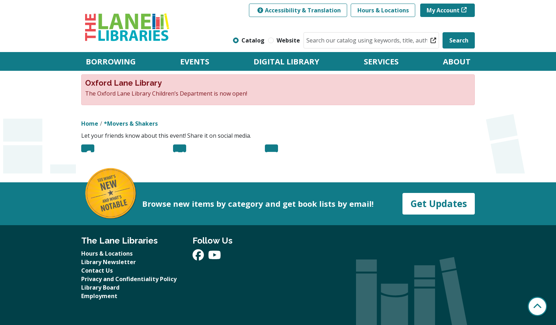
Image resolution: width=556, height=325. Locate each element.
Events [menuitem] (194, 61)
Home (89, 123)
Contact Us (97, 270)
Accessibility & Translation (299, 10)
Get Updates (438, 203)
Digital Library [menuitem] (286, 61)
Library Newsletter (108, 262)
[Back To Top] (537, 306)
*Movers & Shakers (131, 123)
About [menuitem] (457, 61)
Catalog (253, 40)
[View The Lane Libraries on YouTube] (214, 257)
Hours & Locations (383, 10)
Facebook (87, 148)
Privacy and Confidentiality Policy (129, 279)
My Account (443, 10)
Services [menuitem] (381, 61)
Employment (99, 296)
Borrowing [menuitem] (111, 61)
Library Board (100, 287)
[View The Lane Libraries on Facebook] (199, 257)
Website (288, 40)
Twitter (179, 148)
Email (271, 148)
